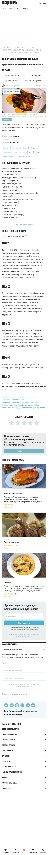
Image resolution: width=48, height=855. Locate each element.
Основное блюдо (23, 157)
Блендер (6, 148)
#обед (36, 405)
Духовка (16, 148)
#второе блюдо (20, 405)
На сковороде (20, 152)
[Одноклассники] (17, 705)
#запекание (6, 407)
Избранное (33, 850)
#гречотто (40, 407)
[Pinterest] (22, 705)
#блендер (25, 407)
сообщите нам (18, 399)
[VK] (12, 705)
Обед (30, 152)
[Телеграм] (6, 705)
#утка (36, 402)
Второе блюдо (8, 157)
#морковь (6, 402)
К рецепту (7, 120)
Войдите (6, 657)
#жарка (33, 407)
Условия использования (24, 636)
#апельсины (15, 402)
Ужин (38, 152)
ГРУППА (6, 490)
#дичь (31, 402)
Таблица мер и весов (24, 224)
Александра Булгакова (12, 86)
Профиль (43, 850)
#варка (11, 405)
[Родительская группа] (15, 8)
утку (4, 389)
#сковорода (16, 407)
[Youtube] (28, 705)
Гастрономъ (5, 850)
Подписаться (24, 623)
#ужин (30, 405)
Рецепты (16, 850)
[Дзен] (33, 705)
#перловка (24, 402)
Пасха (24, 850)
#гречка (5, 405)
